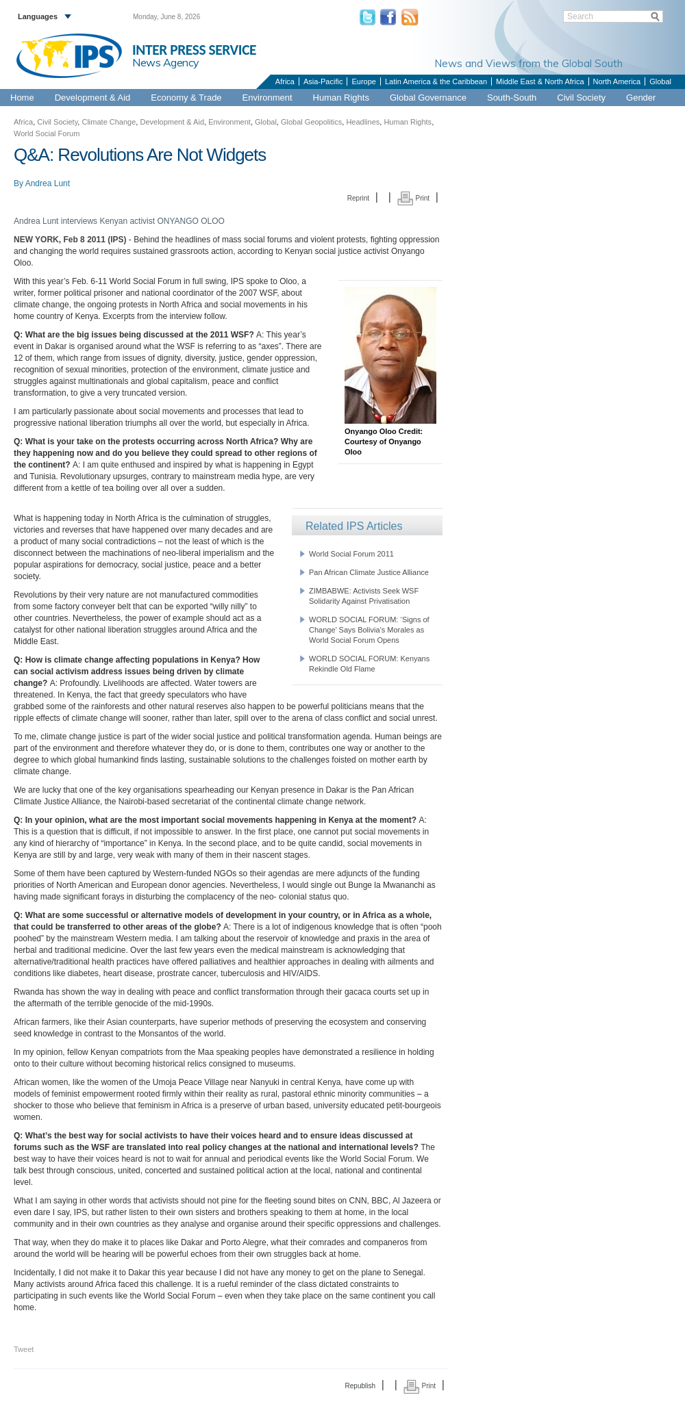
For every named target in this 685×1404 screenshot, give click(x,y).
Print (413, 198)
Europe (363, 81)
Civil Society (581, 97)
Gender (641, 97)
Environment (267, 97)
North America (617, 81)
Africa (285, 81)
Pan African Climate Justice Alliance (369, 572)
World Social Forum (46, 133)
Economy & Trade (186, 97)
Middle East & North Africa (540, 81)
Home (22, 97)
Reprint (358, 198)
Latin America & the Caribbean (436, 81)
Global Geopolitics (311, 122)
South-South (511, 97)
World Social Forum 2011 (351, 554)
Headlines (362, 122)
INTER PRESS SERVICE (194, 50)
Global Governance (428, 97)
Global (660, 81)
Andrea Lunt (47, 183)
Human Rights (341, 97)
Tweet (24, 1349)
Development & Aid (93, 97)
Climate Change (109, 122)
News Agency (165, 62)
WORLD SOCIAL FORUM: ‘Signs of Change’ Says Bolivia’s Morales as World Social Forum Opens (369, 629)
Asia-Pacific (322, 81)
